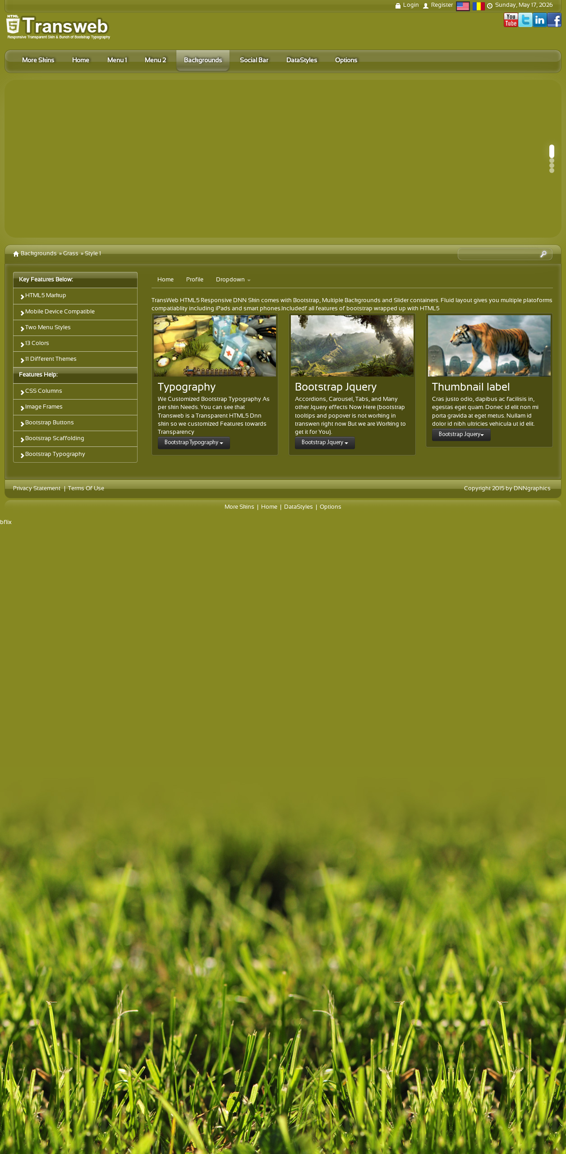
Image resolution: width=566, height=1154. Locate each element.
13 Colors (34, 344)
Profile (194, 280)
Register (442, 5)
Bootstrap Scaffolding (51, 439)
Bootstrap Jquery (325, 443)
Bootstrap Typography (52, 455)
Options (330, 507)
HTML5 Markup (42, 296)
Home (165, 280)
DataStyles (298, 507)
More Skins (239, 507)
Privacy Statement (36, 489)
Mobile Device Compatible (57, 312)
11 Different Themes (48, 360)
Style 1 (93, 254)
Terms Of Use (86, 489)
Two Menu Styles (45, 328)
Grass (70, 254)
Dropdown (233, 280)
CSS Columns (40, 392)
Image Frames (41, 408)
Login (411, 5)
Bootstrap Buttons (46, 423)
